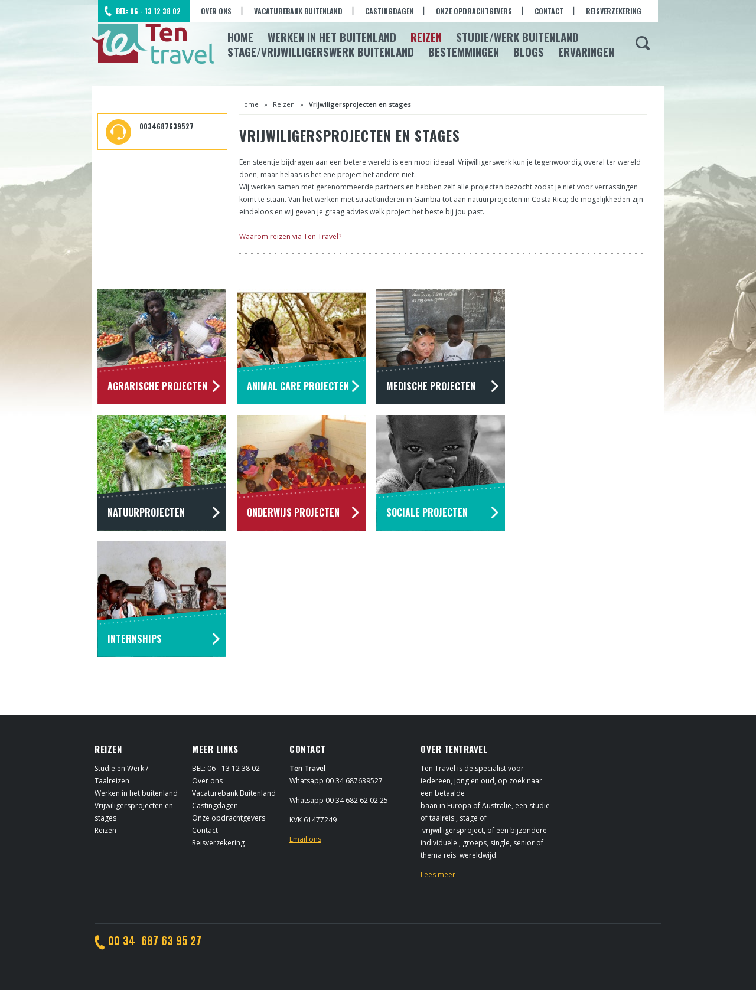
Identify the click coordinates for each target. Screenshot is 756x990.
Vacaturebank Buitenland (298, 11)
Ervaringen (586, 51)
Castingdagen (389, 11)
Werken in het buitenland (136, 793)
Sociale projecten (427, 513)
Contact (549, 11)
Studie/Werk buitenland (517, 36)
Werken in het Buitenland (332, 36)
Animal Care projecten (298, 386)
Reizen (426, 36)
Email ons (305, 839)
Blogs (528, 51)
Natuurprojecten (146, 513)
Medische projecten (430, 386)
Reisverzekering (613, 11)
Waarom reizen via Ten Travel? (290, 236)
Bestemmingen (463, 51)
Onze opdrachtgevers (474, 11)
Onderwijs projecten (293, 513)
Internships (134, 639)
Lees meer (438, 875)
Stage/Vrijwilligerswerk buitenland (320, 51)
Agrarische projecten (157, 386)
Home (240, 36)
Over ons (216, 11)
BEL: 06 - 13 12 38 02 (148, 11)
